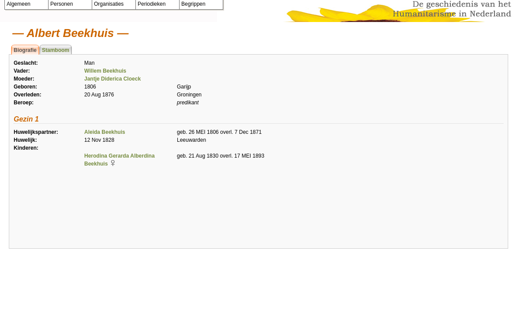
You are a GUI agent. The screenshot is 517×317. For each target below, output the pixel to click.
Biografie (25, 50)
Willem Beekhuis (105, 71)
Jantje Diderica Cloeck (112, 79)
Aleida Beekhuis (104, 132)
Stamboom (55, 50)
